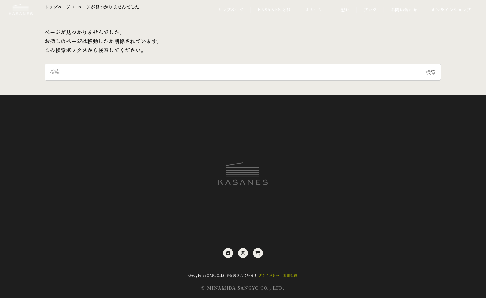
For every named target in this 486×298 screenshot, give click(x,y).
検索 (431, 72)
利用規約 (290, 275)
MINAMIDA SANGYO (233, 288)
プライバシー (269, 275)
